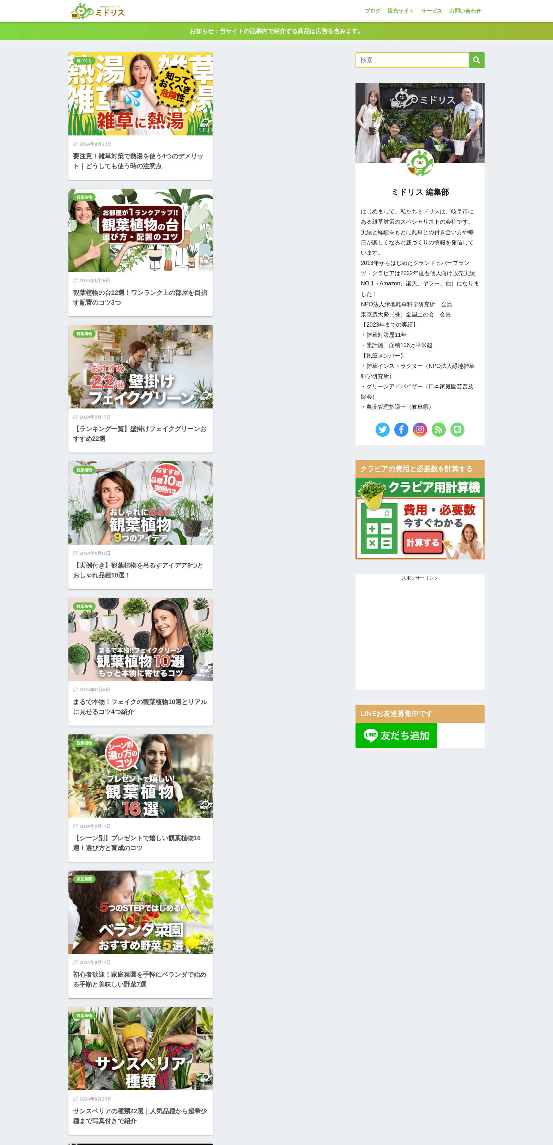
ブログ (373, 11)
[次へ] (276, 705)
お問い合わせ (465, 11)
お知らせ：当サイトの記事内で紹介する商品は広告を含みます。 (277, 31)
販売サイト (401, 11)
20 (255, 705)
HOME (276, 1107)
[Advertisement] (206, 794)
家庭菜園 (84, 436)
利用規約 (331, 1138)
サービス (431, 11)
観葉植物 (219, 61)
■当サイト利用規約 (384, 1059)
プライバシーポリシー (302, 1138)
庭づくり (84, 61)
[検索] (477, 60)
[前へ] (137, 705)
